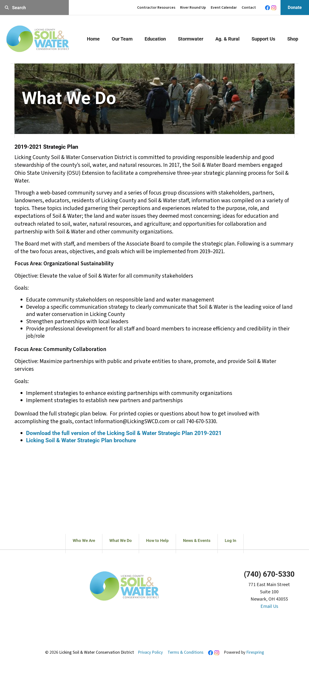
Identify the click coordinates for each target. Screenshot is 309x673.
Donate (295, 7)
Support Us (263, 39)
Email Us (269, 606)
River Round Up (193, 7)
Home (93, 39)
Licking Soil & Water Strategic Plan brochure (81, 440)
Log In (230, 540)
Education (155, 39)
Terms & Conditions (186, 652)
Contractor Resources (156, 7)
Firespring (255, 652)
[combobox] (34, 7)
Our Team (122, 39)
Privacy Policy (150, 652)
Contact (249, 7)
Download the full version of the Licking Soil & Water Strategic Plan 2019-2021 (124, 433)
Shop (292, 39)
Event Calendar (224, 7)
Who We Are (84, 540)
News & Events (197, 540)
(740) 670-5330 (269, 574)
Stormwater (190, 39)
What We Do (120, 540)
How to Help (157, 540)
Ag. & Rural (227, 39)
